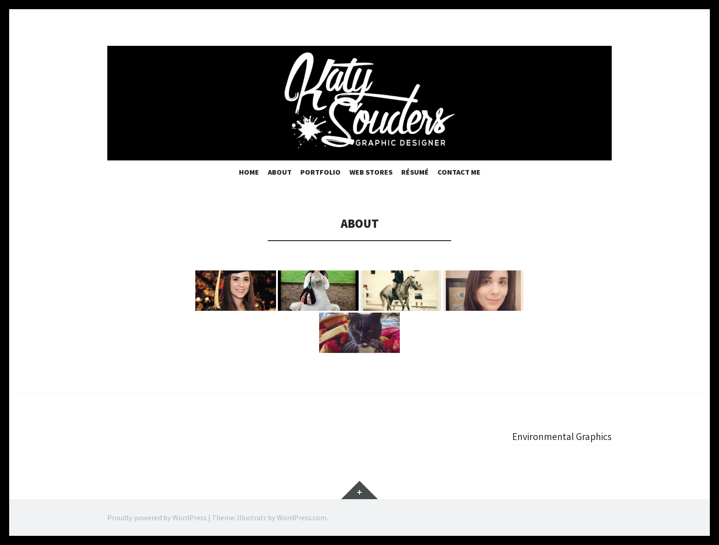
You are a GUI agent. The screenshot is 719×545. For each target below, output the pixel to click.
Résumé (415, 171)
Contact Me (459, 171)
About (280, 171)
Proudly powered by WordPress (157, 517)
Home (249, 171)
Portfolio (320, 171)
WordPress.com (301, 517)
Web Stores (371, 171)
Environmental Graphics (560, 436)
